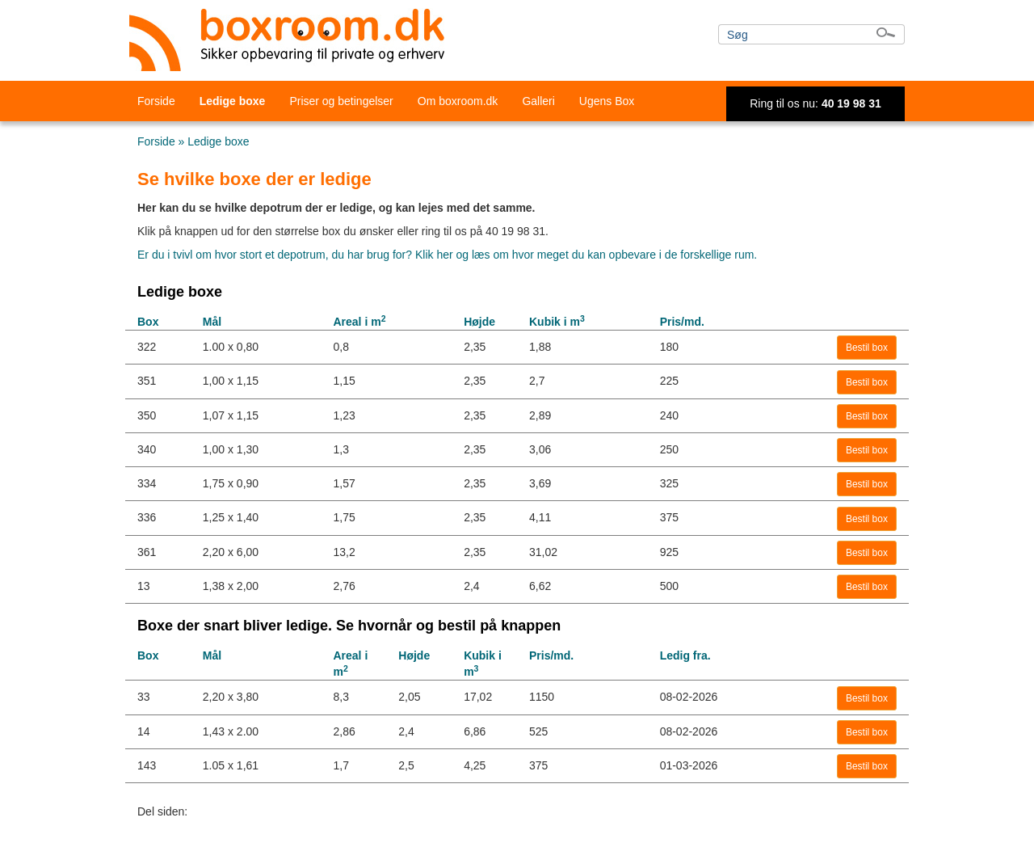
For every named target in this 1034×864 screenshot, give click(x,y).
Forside (156, 101)
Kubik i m (557, 321)
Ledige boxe (233, 101)
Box (147, 321)
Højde (479, 321)
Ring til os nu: (815, 103)
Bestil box (867, 347)
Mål (212, 321)
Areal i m (359, 321)
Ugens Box (606, 101)
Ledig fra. (685, 655)
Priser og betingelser (341, 101)
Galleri (538, 101)
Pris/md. (682, 321)
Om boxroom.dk (458, 101)
